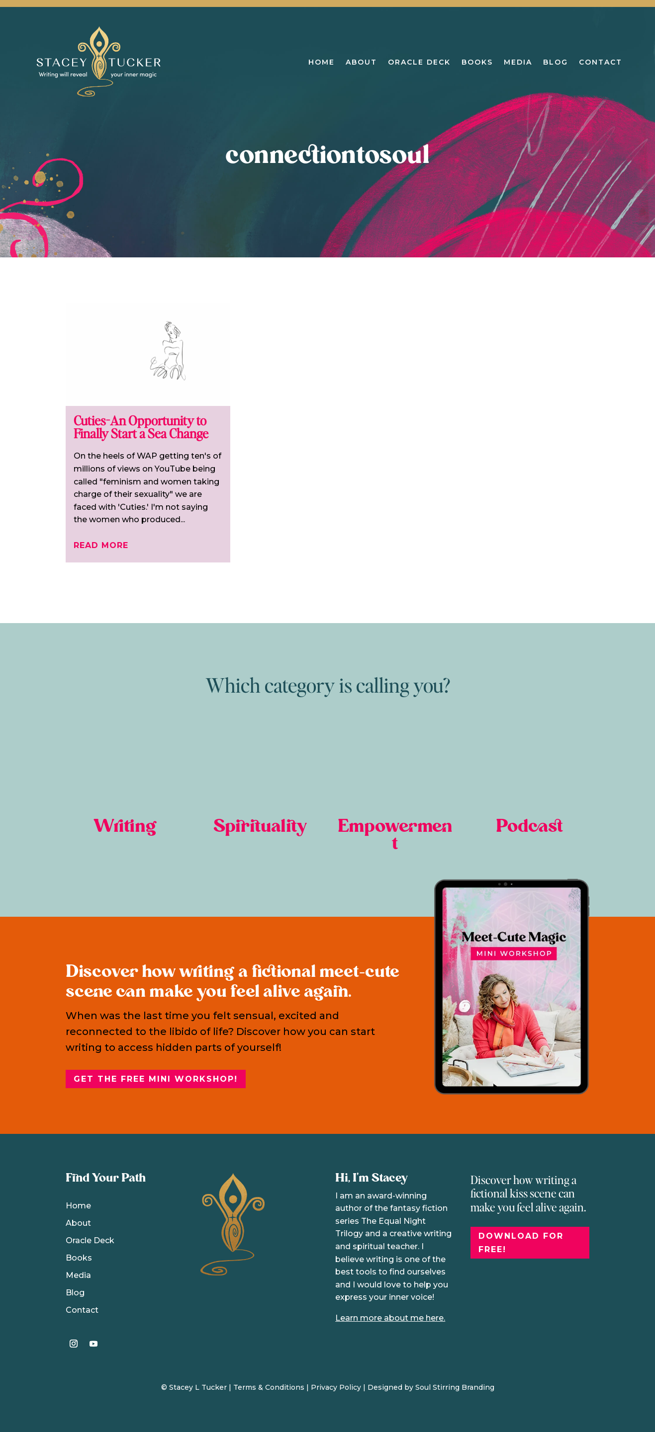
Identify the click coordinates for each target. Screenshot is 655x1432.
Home (321, 62)
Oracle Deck (419, 62)
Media (518, 62)
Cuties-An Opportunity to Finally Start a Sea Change (141, 426)
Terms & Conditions (268, 1387)
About (361, 62)
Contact (600, 62)
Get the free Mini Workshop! (156, 1079)
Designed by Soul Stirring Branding (431, 1387)
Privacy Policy (336, 1387)
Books (477, 62)
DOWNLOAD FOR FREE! (520, 1242)
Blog (555, 62)
